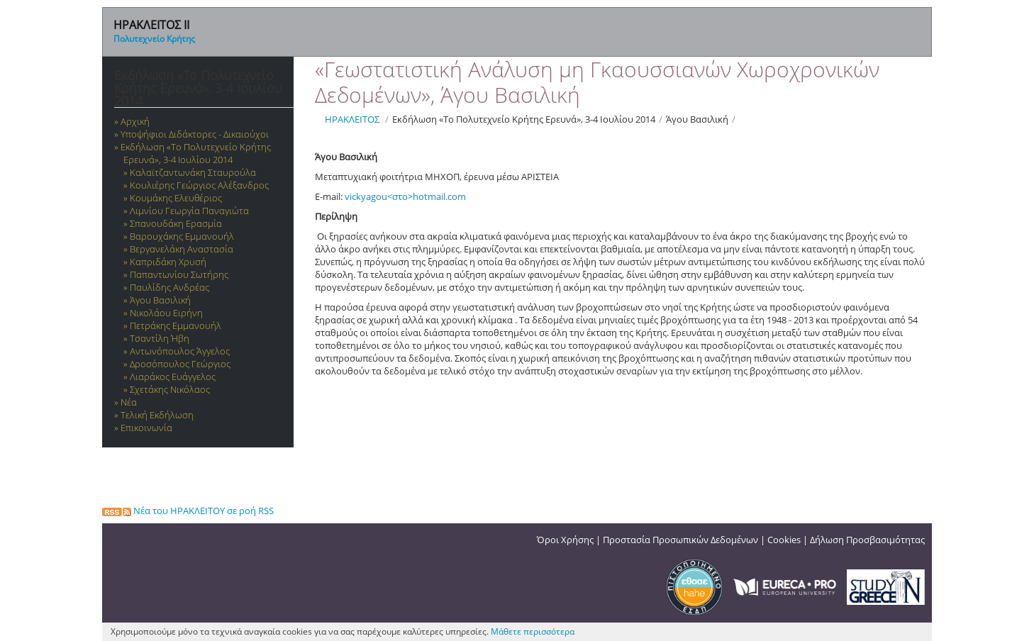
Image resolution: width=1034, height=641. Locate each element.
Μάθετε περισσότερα (532, 631)
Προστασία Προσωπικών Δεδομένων (680, 539)
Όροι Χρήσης (565, 539)
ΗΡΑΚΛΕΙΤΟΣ (352, 119)
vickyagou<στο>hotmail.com (405, 196)
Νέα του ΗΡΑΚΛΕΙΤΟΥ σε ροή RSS (188, 510)
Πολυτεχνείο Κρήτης (154, 39)
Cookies (784, 539)
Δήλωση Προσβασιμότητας (867, 539)
